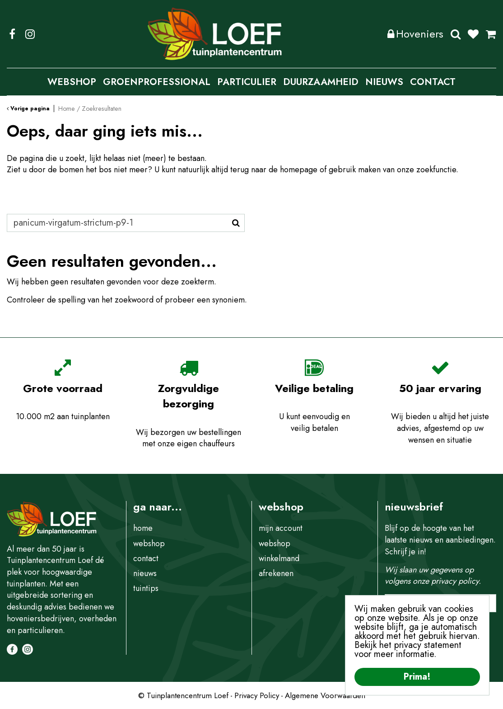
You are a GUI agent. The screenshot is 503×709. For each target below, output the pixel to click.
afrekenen (276, 573)
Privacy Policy (256, 695)
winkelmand (279, 558)
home (143, 528)
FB (12, 33)
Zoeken (455, 33)
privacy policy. (456, 581)
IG (29, 33)
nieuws (145, 573)
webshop (149, 543)
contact (145, 558)
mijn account (281, 528)
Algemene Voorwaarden (325, 695)
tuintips (145, 588)
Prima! (417, 676)
